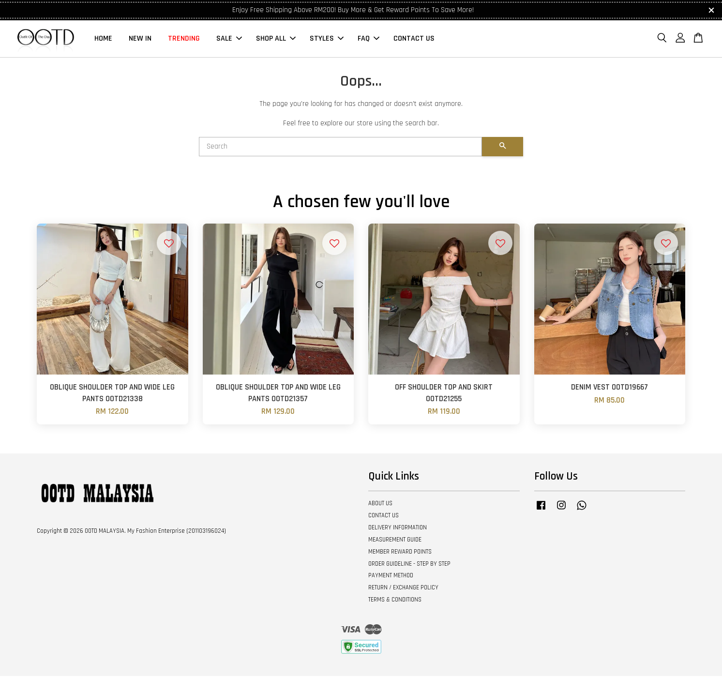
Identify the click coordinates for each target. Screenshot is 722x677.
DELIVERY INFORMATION (397, 528)
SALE (229, 39)
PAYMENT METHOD (390, 576)
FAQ (368, 39)
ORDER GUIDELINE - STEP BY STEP (409, 564)
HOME (103, 39)
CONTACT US (414, 39)
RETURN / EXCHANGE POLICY (403, 588)
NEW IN (140, 39)
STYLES (327, 39)
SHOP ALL (276, 39)
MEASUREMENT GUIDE (394, 540)
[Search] (340, 147)
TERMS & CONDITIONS (394, 600)
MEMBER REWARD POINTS (400, 553)
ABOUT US (380, 504)
